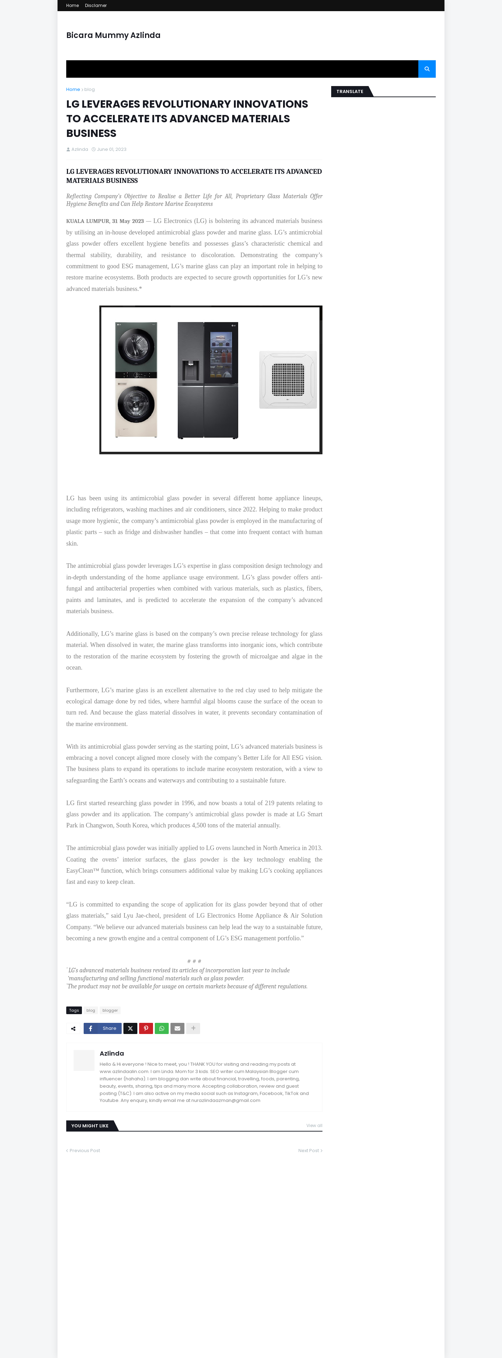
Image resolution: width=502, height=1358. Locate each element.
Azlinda (112, 1053)
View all (314, 1125)
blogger (110, 1010)
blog (89, 89)
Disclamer (96, 5)
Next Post (308, 1150)
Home (72, 5)
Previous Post (85, 1150)
